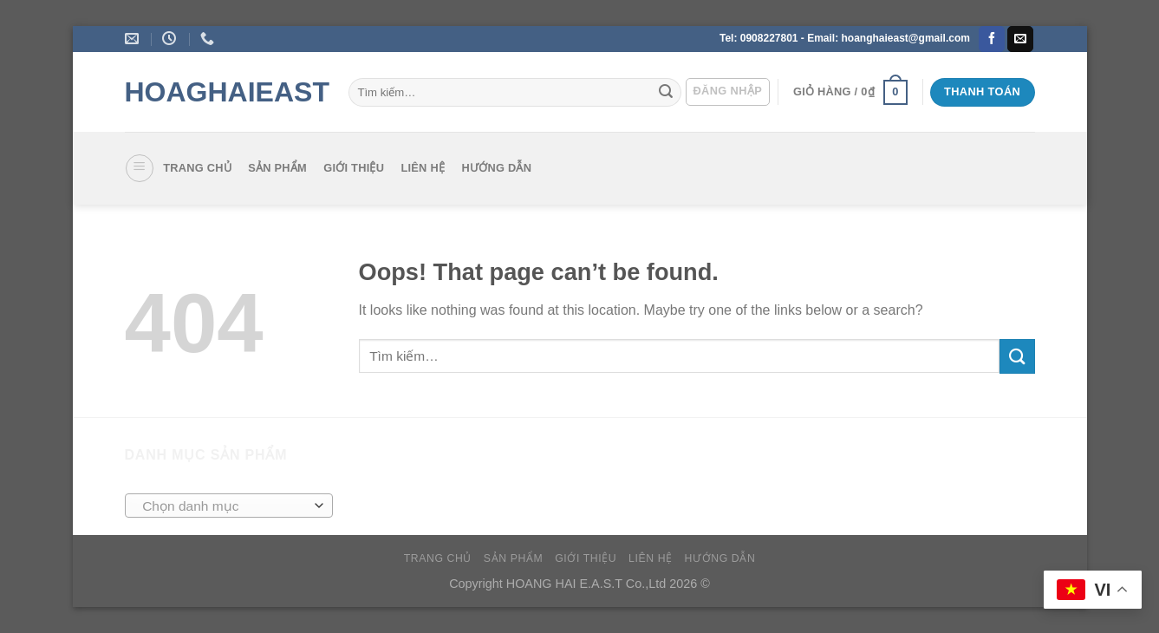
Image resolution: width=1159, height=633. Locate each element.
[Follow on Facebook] (992, 39)
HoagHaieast (223, 92)
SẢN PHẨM (277, 167)
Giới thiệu (353, 167)
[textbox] (224, 506)
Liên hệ (422, 167)
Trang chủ (197, 167)
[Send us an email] (1020, 39)
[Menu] (139, 168)
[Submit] (665, 93)
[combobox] (229, 505)
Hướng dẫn (496, 167)
